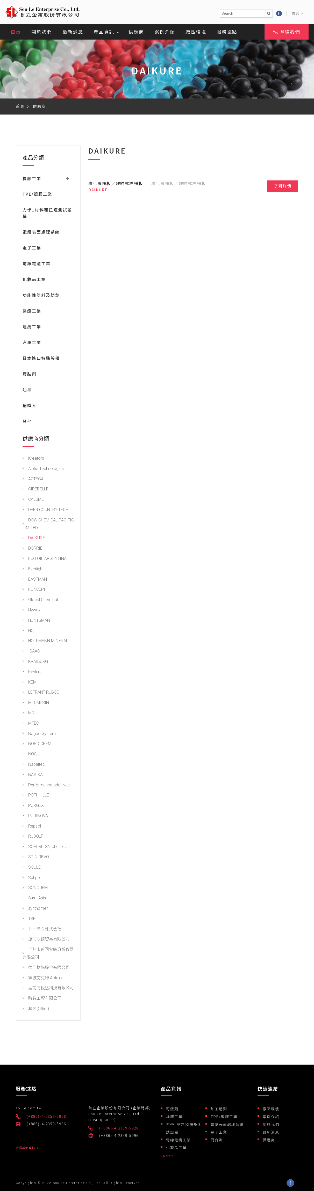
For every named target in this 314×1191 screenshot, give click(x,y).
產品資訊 (104, 32)
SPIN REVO (36, 858)
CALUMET (34, 500)
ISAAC (31, 652)
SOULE (32, 868)
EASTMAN (35, 580)
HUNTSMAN (36, 621)
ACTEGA (33, 480)
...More (167, 1156)
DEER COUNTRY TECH (45, 511)
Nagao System (39, 734)
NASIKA (33, 775)
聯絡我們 (286, 32)
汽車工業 (32, 344)
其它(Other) (36, 1009)
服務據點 (227, 32)
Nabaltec (34, 765)
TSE (29, 919)
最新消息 (72, 32)
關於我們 (41, 32)
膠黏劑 (30, 375)
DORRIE (32, 549)
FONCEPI (34, 590)
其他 (27, 422)
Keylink (32, 673)
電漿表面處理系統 (41, 233)
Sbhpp (31, 878)
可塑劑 (172, 1109)
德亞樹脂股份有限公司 (46, 968)
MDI (29, 714)
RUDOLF (33, 837)
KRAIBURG (35, 662)
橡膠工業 (174, 1117)
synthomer (35, 909)
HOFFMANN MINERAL (45, 642)
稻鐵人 (30, 407)
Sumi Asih (34, 899)
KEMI (30, 683)
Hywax (31, 611)
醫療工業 (32, 312)
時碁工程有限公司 (42, 999)
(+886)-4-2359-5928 (46, 1116)
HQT (29, 631)
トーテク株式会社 (42, 930)
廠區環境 (195, 32)
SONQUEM (35, 889)
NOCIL (31, 755)
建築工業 (32, 328)
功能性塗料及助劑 (41, 296)
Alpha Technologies (43, 469)
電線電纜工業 (37, 265)
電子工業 (32, 249)
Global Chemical (40, 601)
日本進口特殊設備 (41, 359)
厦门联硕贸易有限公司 (46, 940)
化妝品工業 (34, 280)
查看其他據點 (27, 1148)
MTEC (31, 724)
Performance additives (46, 786)
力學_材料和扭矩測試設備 (184, 1128)
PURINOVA (35, 817)
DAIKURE (34, 539)
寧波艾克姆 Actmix (43, 979)
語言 (297, 13)
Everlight (33, 570)
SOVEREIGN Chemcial (45, 848)
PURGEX (33, 807)
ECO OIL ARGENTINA (45, 559)
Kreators (33, 459)
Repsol (32, 827)
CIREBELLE (35, 490)
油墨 (27, 391)
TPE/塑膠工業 (37, 195)
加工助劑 (219, 1109)
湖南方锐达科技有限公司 (48, 989)
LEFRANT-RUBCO (41, 693)
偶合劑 (217, 1140)
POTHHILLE (36, 796)
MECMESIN (36, 704)
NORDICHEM (37, 745)
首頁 (16, 32)
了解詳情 (282, 186)
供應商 (136, 32)
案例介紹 (164, 32)
